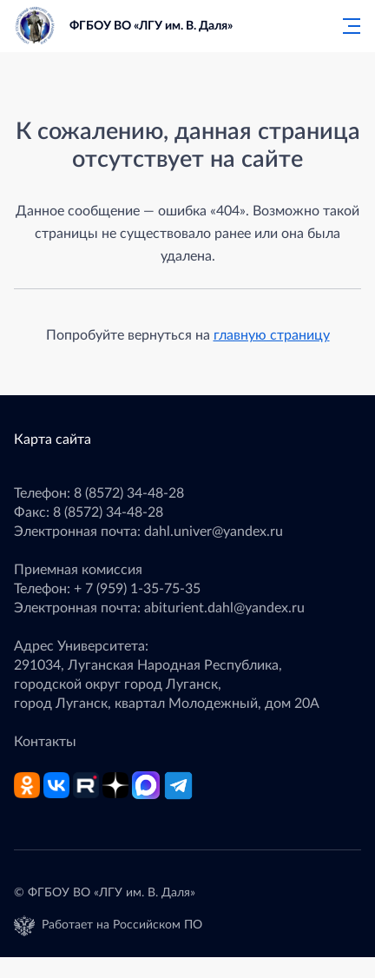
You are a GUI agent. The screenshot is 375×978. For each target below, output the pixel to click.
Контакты (45, 742)
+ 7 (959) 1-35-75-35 (137, 589)
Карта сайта (52, 439)
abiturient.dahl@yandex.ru (224, 608)
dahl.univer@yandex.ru (213, 532)
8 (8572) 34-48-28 (129, 493)
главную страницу (272, 335)
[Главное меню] (346, 26)
